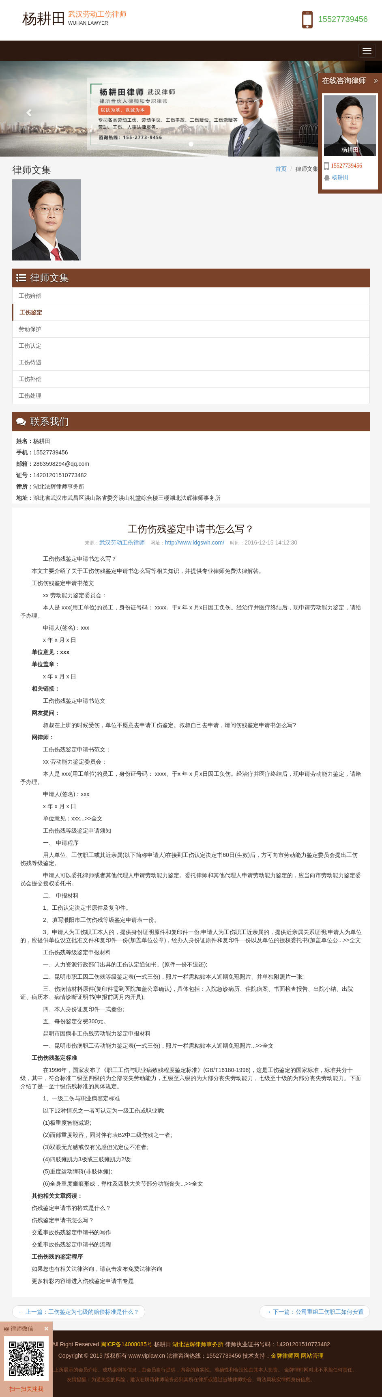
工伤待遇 (30, 362)
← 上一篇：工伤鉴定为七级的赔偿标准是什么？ (78, 1312)
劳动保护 (30, 329)
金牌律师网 (285, 1355)
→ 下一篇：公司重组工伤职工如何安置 (315, 1312)
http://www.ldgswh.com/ (194, 542)
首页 (281, 169)
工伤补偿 (30, 379)
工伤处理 (30, 395)
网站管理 (312, 1355)
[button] (28, 109)
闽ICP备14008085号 (126, 1344)
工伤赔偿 (30, 296)
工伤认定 (30, 345)
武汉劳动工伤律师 (122, 542)
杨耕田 (340, 177)
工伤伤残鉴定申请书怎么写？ (191, 528)
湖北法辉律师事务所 (197, 1344)
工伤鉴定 (30, 312)
